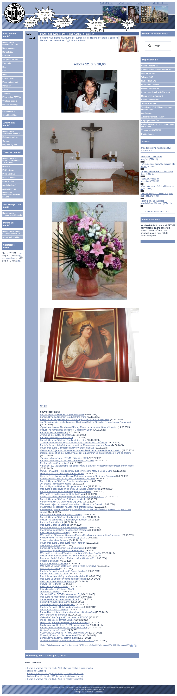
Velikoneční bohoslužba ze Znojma (57, 581)
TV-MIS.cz (142, 3)
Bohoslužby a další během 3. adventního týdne (63, 440)
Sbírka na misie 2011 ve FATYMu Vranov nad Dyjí (64, 625)
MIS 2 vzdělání (8, 174)
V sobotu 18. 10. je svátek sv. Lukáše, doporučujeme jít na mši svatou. (74, 419)
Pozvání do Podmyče (51, 584)
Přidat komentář (122, 645)
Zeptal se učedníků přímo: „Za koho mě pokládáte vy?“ (67, 558)
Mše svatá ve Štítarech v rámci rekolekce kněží (63, 578)
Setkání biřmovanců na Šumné (55, 602)
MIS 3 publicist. (9, 178)
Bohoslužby (7, 52)
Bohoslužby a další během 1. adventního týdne (63, 517)
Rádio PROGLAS (148, 81)
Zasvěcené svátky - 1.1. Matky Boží (57, 604)
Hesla (4, 74)
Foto (4, 71)
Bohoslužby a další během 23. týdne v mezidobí (63, 627)
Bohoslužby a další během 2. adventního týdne (63, 417)
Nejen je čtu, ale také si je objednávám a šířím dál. (152, 202)
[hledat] (157, 46)
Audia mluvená (9, 189)
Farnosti (6, 56)
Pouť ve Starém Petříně (51, 522)
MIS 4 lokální (8, 181)
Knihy (5, 90)
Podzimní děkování (49, 561)
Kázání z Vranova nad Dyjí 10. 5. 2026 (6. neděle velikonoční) (55, 679)
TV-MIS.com (124, 3)
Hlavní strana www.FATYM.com (10, 43)
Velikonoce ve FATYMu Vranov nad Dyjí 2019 (62, 537)
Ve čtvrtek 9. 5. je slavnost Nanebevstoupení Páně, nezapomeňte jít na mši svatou (80, 450)
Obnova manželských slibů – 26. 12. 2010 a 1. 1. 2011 (67, 640)
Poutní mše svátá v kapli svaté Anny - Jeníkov (62, 543)
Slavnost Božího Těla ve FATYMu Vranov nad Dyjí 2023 (67, 478)
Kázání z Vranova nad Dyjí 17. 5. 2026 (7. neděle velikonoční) (55, 673)
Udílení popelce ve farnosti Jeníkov (57, 620)
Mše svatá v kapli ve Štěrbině (54, 525)
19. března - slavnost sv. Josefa (55, 483)
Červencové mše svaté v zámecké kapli (59, 599)
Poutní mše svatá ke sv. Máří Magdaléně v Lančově (65, 491)
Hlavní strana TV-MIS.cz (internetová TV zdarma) (11, 160)
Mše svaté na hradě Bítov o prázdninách (60, 596)
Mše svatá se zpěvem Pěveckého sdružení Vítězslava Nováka (70, 553)
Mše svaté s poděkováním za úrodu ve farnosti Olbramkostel (70, 489)
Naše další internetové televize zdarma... (11, 195)
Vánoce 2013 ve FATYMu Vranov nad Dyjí (61, 594)
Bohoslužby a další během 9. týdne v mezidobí (63, 499)
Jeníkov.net (146, 113)
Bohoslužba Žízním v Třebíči (54, 573)
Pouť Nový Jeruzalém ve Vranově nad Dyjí (61, 514)
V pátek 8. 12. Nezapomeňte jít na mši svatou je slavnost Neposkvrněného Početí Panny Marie (87, 465)
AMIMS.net (106, 3)
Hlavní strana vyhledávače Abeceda (12, 214)
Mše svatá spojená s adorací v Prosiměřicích (62, 550)
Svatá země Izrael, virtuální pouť (155, 92)
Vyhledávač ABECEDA (151, 130)
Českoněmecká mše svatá (53, 630)
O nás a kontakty (9, 105)
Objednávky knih (9, 145)
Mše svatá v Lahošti (50, 545)
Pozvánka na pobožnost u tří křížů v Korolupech (63, 555)
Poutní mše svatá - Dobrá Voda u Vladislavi (61, 607)
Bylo (4, 67)
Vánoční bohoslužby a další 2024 (56, 437)
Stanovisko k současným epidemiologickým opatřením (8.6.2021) (72, 496)
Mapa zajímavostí (10, 82)
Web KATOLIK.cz (148, 73)
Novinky (6, 166)
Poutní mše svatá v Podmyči (54, 609)
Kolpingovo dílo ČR (150, 121)
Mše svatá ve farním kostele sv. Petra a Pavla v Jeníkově (68, 566)
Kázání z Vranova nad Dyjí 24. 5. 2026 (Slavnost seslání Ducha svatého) (60, 668)
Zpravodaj (6, 63)
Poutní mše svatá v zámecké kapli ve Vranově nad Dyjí (67, 447)
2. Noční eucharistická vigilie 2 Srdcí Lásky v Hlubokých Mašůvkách (73, 442)
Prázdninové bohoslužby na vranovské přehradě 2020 (66, 507)
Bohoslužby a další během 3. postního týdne (62, 414)
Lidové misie (8, 78)
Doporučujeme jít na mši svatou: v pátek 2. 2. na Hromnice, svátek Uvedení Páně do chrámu (85, 453)
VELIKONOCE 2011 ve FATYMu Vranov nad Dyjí (64, 632)
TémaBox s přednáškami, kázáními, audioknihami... (157, 108)
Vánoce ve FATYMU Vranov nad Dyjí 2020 (61, 501)
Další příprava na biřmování (53, 614)
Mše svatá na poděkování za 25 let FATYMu (62, 494)
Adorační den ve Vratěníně (53, 432)
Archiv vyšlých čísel (11, 237)
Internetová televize (150, 85)
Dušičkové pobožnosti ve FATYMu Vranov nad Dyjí (65, 622)
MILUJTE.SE (160, 3)
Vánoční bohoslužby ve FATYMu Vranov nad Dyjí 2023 (67, 460)
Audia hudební (8, 185)
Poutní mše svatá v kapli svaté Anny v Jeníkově (63, 527)
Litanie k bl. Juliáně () (37, 671)
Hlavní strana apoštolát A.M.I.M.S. (11, 132)
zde (19, 253)
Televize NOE (147, 77)
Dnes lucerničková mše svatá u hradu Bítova (62, 473)
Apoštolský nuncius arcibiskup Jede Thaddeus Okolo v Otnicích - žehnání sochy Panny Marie (86, 422)
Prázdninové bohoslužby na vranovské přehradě (64, 530)
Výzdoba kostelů (9, 101)
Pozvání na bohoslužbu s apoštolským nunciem (63, 519)
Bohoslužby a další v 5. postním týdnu (59, 638)
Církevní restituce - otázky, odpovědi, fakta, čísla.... (157, 125)
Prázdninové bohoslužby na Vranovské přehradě (64, 576)
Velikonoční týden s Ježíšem (54, 586)
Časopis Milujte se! (149, 66)
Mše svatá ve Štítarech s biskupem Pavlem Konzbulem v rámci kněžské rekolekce (80, 535)
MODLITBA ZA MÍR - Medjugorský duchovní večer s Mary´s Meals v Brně (76, 471)
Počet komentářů (104, 645)
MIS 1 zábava (8, 170)
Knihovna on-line (10, 137)
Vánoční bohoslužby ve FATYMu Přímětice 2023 (64, 458)
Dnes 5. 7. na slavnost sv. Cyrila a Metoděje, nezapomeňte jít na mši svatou (77, 476)
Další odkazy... (147, 134)
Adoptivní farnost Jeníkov (152, 117)
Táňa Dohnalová (53, 645)
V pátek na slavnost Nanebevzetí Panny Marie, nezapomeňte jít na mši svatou (78, 427)
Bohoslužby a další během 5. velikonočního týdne (64, 481)
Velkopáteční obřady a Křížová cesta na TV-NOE (64, 617)
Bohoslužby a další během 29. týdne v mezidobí (63, 486)
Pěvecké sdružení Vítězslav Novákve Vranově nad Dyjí (57, 590)
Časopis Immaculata (150, 100)
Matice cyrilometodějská (152, 96)
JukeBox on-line (148, 103)
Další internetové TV (150, 88)
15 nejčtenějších (9, 115)
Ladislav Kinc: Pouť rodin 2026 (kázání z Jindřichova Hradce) (55, 676)
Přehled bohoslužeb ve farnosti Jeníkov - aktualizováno (67, 612)
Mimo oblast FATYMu (11, 97)
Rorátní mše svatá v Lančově (54, 463)
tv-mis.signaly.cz (12, 256)
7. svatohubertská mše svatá (54, 540)
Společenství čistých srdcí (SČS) (155, 70)
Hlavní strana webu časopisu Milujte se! (11, 232)
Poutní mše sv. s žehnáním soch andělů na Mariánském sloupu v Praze (75, 445)
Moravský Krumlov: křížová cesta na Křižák (61, 635)
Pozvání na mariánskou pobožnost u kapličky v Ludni (66, 429)
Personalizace (8, 111)
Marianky (6, 86)
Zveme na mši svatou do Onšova (56, 435)
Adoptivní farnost (10, 59)
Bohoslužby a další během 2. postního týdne (62, 548)
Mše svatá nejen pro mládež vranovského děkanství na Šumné (71, 504)
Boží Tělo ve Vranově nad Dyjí (55, 532)
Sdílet (43, 406)
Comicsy (6, 141)
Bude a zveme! (9, 48)
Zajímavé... (7, 93)
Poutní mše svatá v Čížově (53, 563)
